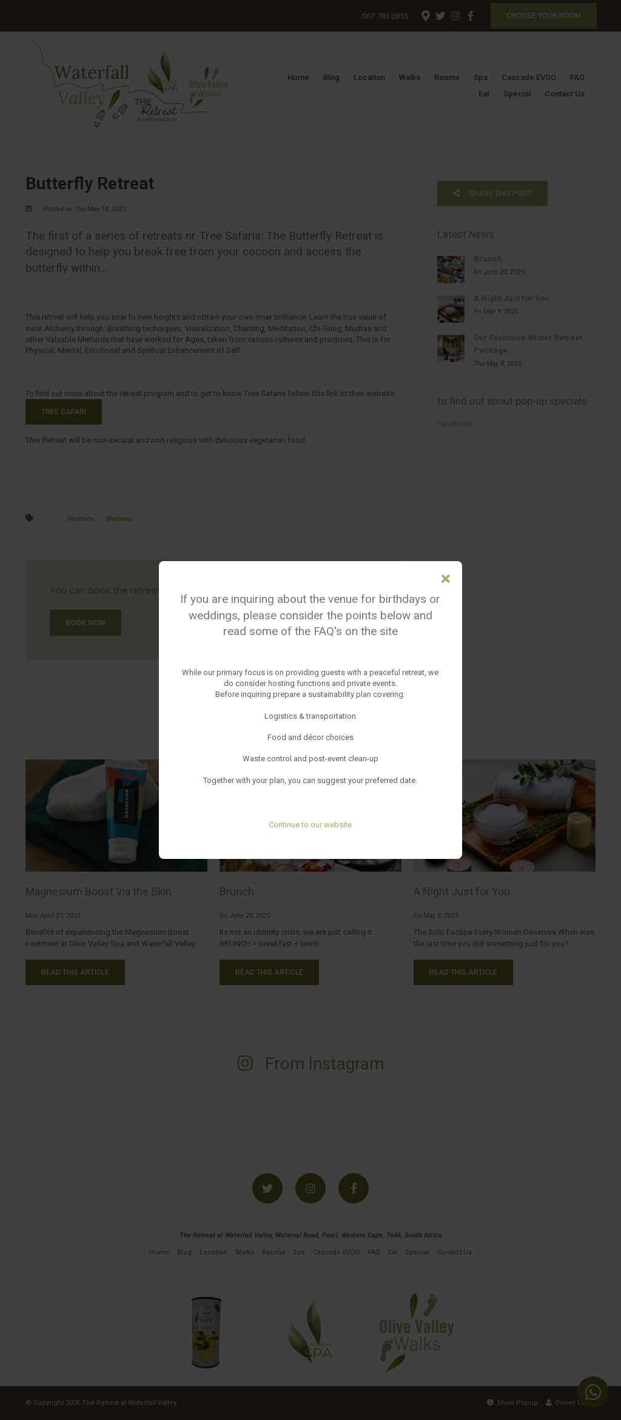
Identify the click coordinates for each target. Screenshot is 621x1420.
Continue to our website (310, 824)
